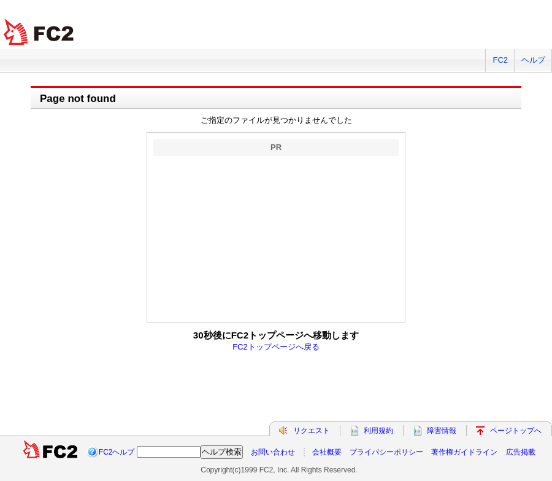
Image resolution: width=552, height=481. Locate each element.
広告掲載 (520, 452)
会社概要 (327, 452)
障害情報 (441, 430)
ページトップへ (516, 430)
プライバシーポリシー (386, 452)
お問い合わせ (273, 452)
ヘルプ (533, 60)
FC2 (500, 60)
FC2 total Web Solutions (40, 32)
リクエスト (311, 430)
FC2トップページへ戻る (276, 346)
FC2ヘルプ (117, 452)
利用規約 (378, 430)
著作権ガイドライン (464, 452)
